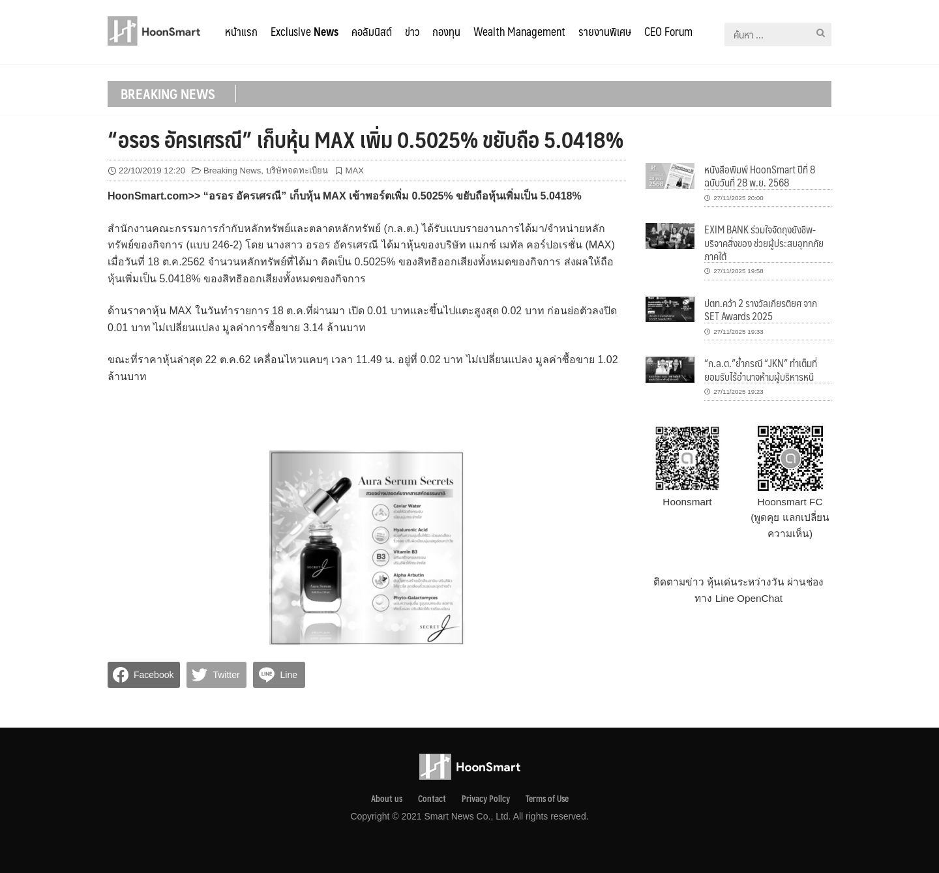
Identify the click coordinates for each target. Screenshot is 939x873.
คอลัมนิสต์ (371, 31)
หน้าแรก (241, 31)
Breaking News (232, 170)
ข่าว (412, 31)
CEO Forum (668, 31)
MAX (355, 170)
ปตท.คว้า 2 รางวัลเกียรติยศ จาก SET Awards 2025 (760, 309)
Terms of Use (547, 798)
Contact (432, 798)
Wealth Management (519, 31)
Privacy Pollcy (486, 798)
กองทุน (446, 31)
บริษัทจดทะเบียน (297, 170)
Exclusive (304, 31)
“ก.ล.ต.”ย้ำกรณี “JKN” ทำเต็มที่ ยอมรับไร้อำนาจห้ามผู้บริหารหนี (760, 369)
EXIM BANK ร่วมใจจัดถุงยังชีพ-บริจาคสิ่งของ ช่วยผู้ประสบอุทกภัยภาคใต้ (764, 242)
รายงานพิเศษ (604, 31)
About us (386, 798)
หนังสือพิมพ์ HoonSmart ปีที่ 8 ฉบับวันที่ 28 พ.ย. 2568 (759, 175)
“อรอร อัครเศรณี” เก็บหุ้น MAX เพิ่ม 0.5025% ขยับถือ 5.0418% (365, 139)
